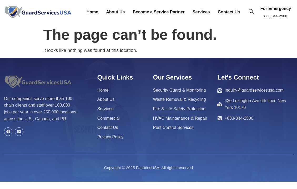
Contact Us (229, 12)
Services (201, 12)
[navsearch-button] (251, 12)
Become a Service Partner (158, 12)
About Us (115, 12)
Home (92, 12)
